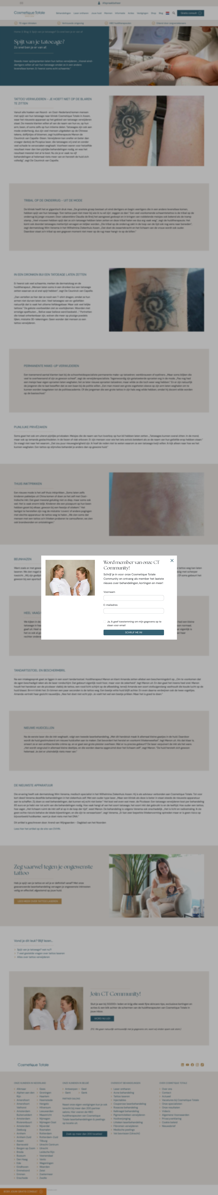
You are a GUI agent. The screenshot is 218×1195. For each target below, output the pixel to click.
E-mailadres (111, 605)
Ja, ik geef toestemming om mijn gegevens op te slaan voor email (134, 623)
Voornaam (109, 592)
